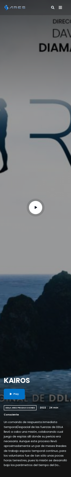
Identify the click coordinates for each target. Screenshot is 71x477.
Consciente (11, 414)
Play (14, 394)
